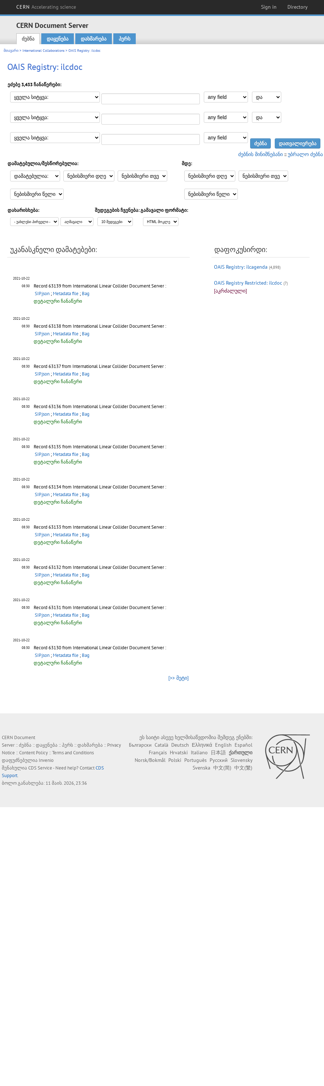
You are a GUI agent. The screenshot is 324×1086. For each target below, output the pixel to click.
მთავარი (11, 50)
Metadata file (66, 293)
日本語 (218, 752)
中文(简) (222, 767)
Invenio (46, 760)
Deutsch (180, 745)
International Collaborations (43, 50)
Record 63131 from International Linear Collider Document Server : (100, 607)
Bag (85, 293)
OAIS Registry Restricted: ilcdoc (248, 283)
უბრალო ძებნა (305, 154)
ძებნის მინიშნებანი (260, 154)
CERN (46, 7)
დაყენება (57, 38)
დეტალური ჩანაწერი (58, 301)
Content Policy (33, 753)
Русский (219, 760)
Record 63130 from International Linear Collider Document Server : (100, 648)
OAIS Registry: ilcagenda (241, 267)
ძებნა (28, 38)
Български (140, 745)
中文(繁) (243, 767)
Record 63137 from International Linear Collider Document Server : (100, 366)
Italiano (199, 752)
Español (243, 745)
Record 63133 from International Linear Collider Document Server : (100, 527)
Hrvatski (179, 752)
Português (195, 760)
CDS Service (40, 768)
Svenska (201, 767)
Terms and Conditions (73, 753)
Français (158, 752)
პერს (124, 38)
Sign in (269, 7)
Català (161, 745)
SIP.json (42, 293)
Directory (297, 7)
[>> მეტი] (178, 678)
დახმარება (93, 38)
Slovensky (241, 760)
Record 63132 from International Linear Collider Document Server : (100, 567)
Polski (174, 760)
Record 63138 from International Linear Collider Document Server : (100, 326)
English (223, 745)
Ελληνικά (202, 745)
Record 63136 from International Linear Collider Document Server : (100, 406)
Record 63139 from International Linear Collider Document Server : (100, 286)
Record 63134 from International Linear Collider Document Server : (100, 487)
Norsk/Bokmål (150, 760)
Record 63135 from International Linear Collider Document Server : (100, 447)
